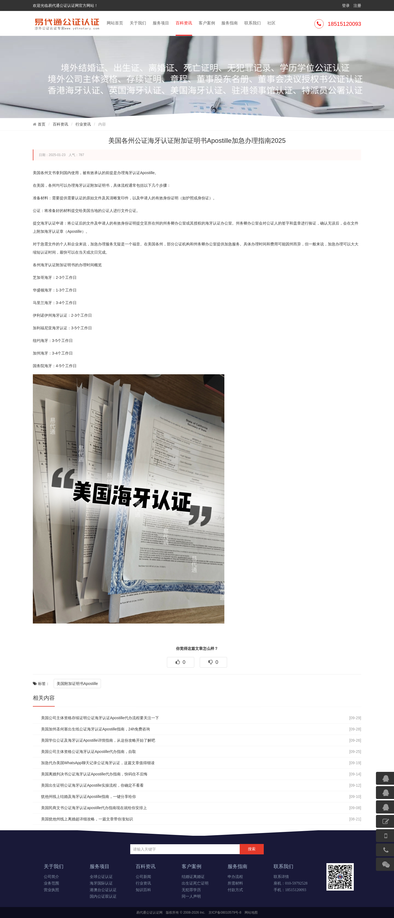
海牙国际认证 (101, 883)
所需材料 (235, 883)
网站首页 (115, 23)
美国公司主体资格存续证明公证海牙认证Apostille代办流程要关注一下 (100, 718)
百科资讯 (184, 28)
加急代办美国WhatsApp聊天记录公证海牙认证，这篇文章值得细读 (98, 763)
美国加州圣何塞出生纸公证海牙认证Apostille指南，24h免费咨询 (95, 729)
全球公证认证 (101, 877)
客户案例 (207, 23)
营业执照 (51, 890)
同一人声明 (191, 896)
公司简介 (51, 877)
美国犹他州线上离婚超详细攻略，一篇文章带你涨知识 (87, 819)
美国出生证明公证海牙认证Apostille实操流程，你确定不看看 (92, 785)
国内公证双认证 (103, 896)
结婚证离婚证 (193, 877)
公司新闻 (143, 877)
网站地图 (251, 912)
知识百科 (143, 890)
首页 (41, 124)
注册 (357, 5)
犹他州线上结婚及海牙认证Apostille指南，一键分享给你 (88, 796)
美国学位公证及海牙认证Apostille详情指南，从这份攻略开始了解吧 (98, 740)
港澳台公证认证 (103, 890)
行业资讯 (83, 124)
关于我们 (138, 23)
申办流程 (235, 877)
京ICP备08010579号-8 (224, 912)
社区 (271, 23)
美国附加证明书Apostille (77, 683)
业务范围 (51, 883)
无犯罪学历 (191, 890)
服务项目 (161, 23)
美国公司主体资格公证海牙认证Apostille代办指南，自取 (88, 751)
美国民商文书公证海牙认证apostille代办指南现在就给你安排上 (94, 808)
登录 (346, 5)
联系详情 (281, 877)
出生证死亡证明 (195, 883)
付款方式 (235, 890)
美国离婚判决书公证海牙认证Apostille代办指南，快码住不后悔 (94, 774)
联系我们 (252, 23)
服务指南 (229, 23)
